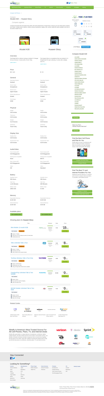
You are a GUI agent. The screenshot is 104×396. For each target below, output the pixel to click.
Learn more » (13, 62)
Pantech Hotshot (78, 60)
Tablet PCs (33, 369)
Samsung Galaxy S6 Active (81, 78)
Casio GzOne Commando (80, 58)
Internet (51, 7)
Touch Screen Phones (56, 371)
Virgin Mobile (13, 374)
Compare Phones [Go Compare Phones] (82, 163)
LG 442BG (77, 65)
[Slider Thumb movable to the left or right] (75, 35)
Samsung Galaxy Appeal (80, 92)
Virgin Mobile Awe (79, 83)
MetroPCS (12, 378)
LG (21, 373)
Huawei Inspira (78, 71)
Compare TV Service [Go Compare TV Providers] (82, 191)
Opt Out (92, 386)
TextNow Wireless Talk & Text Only (22, 258)
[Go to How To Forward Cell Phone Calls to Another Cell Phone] (51, 309)
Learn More (76, 117)
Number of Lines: (86, 20)
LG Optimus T (78, 99)
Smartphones (55, 367)
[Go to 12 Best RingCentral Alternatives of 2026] (63, 309)
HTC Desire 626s (78, 64)
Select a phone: (75, 20)
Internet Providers (45, 367)
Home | (61, 386)
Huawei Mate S (78, 62)
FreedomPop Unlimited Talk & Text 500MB (22, 273)
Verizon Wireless (13, 367)
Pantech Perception (79, 90)
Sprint (11, 371)
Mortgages (76, 7)
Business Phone (28, 7)
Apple (22, 367)
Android (67, 367)
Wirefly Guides (77, 366)
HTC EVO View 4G (79, 80)
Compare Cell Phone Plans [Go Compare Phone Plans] (82, 160)
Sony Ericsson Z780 (79, 98)
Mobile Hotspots (34, 367)
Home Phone (38, 7)
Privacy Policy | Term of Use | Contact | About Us (74, 386)
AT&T (11, 369)
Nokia (22, 376)
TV (45, 7)
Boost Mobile (13, 380)
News (72, 2)
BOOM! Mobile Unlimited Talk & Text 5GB (22, 289)
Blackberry (68, 369)
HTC (22, 371)
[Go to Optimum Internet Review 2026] (39, 309)
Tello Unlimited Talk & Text (19, 243)
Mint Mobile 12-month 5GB (19, 227)
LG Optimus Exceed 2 (79, 89)
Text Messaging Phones (57, 373)
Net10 (11, 376)
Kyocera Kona (78, 96)
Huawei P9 (77, 76)
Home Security (59, 7)
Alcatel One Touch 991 (80, 106)
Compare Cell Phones (15, 13)
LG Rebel (77, 87)
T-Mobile (12, 373)
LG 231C (77, 101)
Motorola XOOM (78, 94)
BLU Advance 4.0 (78, 69)
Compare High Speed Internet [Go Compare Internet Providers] (82, 193)
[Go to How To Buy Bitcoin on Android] (27, 309)
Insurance (68, 7)
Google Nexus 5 (78, 73)
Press (75, 2)
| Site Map (87, 386)
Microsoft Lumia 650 (79, 108)
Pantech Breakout (79, 67)
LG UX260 (77, 57)
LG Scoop (77, 85)
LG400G (76, 103)
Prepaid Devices (55, 369)
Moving (84, 7)
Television (43, 369)
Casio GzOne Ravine (79, 82)
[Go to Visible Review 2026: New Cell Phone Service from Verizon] (15, 309)
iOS (66, 371)
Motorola (22, 374)
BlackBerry (23, 369)
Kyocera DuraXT (78, 105)
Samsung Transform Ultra (80, 74)
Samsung (23, 378)
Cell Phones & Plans (16, 7)
